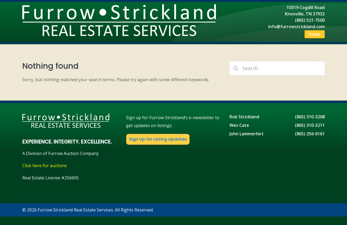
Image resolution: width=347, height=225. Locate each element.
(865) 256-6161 (310, 134)
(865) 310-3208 (310, 117)
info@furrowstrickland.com (296, 26)
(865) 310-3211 (310, 125)
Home (315, 34)
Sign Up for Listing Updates (158, 139)
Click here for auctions (44, 165)
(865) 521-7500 (310, 20)
